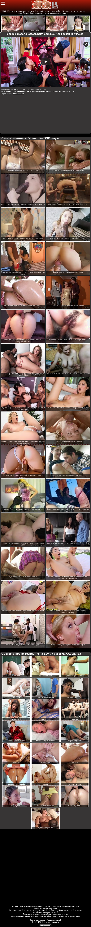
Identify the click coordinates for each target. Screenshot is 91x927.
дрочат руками (58, 91)
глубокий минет (44, 91)
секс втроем (31, 91)
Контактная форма (37, 920)
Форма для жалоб (53, 920)
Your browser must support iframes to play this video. (45, 62)
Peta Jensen (18, 93)
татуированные (18, 91)
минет (8, 91)
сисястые (69, 91)
